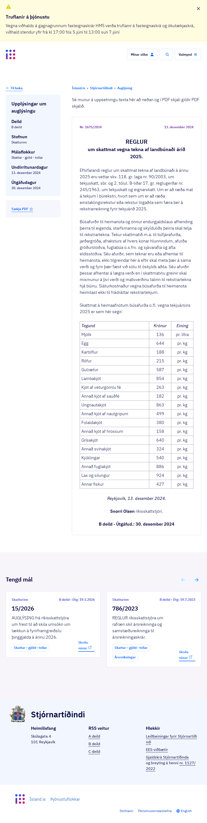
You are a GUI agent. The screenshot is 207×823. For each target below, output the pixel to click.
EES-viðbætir (157, 749)
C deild (94, 751)
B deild (94, 743)
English (186, 811)
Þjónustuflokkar (65, 799)
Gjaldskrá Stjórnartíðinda (167, 757)
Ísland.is (38, 799)
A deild (94, 736)
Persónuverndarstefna (155, 811)
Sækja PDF (22, 209)
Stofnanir (126, 811)
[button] (142, 54)
